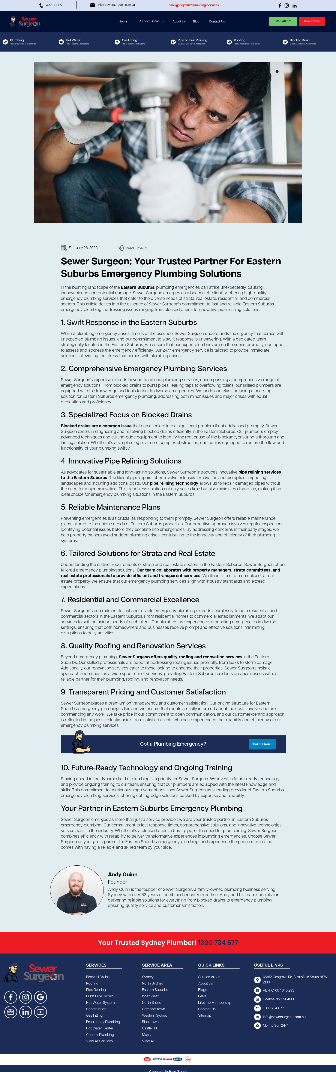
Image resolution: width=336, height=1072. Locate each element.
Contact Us (207, 1009)
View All (148, 1041)
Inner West (150, 996)
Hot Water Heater (99, 1028)
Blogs (202, 990)
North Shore (151, 1003)
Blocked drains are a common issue (96, 426)
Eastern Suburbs (137, 287)
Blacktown (150, 1022)
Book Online (312, 21)
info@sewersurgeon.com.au (284, 1017)
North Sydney (152, 983)
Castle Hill (149, 1028)
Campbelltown (153, 1009)
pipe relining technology (174, 483)
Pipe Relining (96, 990)
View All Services (99, 1041)
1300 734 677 (283, 21)
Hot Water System (100, 1003)
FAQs (202, 996)
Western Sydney (155, 1015)
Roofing (92, 983)
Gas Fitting (94, 1015)
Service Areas (149, 21)
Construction (96, 1009)
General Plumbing (100, 1035)
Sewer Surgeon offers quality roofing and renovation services (180, 657)
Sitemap (204, 1015)
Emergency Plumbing (103, 1022)
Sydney (148, 977)
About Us (205, 983)
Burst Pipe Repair (99, 996)
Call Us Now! (262, 744)
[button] (153, 21)
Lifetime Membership (214, 1003)
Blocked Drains (98, 977)
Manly (147, 1035)
